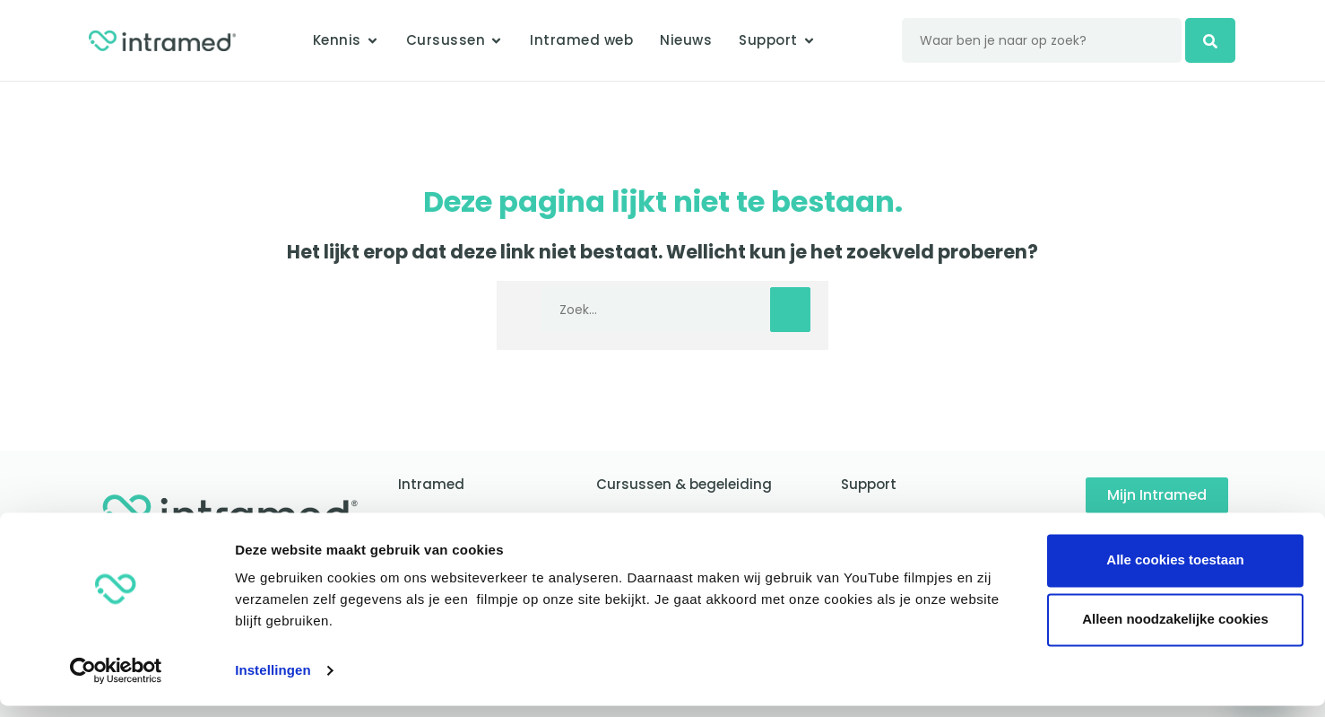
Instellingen (273, 681)
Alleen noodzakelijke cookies (1175, 630)
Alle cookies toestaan (1174, 571)
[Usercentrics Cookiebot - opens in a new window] (116, 682)
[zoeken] (1219, 40)
